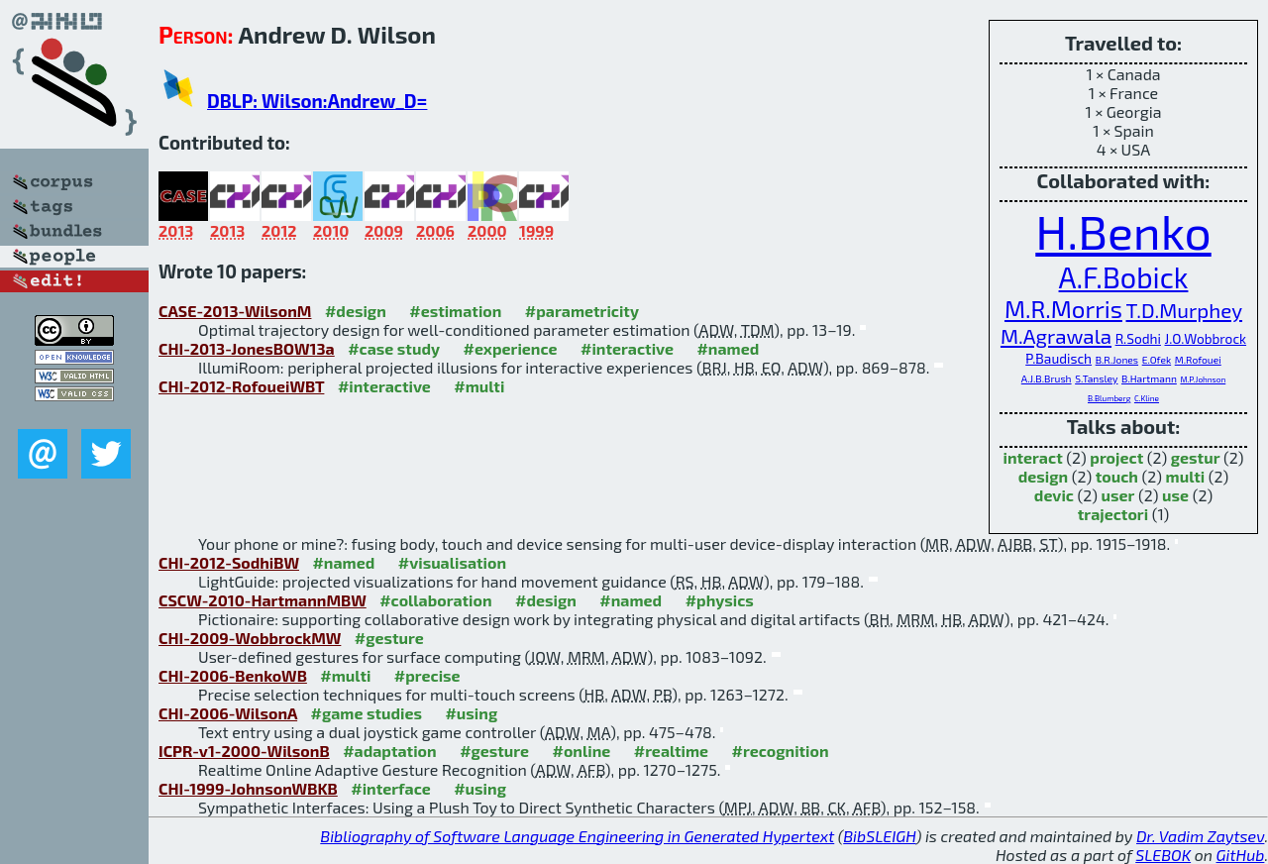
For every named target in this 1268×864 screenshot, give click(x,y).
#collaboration (435, 600)
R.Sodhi (1138, 338)
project (1116, 457)
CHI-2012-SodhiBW (228, 562)
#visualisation (452, 562)
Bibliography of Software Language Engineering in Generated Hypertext (577, 835)
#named (727, 348)
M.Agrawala (1056, 335)
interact (1032, 457)
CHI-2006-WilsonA (227, 712)
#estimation (455, 310)
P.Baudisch (1058, 358)
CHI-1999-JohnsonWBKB (248, 788)
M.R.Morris (1063, 308)
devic (1054, 495)
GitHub (1240, 854)
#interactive (627, 348)
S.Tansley (1096, 378)
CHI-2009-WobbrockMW (249, 637)
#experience (510, 348)
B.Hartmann (1149, 378)
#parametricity (582, 310)
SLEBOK (1163, 854)
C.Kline (1146, 398)
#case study (394, 348)
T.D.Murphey (1183, 309)
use (1175, 495)
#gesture (389, 637)
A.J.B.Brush (1046, 378)
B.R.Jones (1117, 360)
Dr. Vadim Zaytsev (1200, 835)
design (1043, 476)
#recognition (780, 750)
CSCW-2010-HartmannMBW (262, 600)
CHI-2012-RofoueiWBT (241, 386)
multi (1186, 476)
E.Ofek (1156, 360)
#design (355, 310)
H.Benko (1123, 231)
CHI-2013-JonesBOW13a (246, 348)
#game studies (366, 712)
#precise (427, 675)
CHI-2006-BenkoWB (232, 675)
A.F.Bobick (1124, 277)
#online (582, 750)
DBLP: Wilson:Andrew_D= (317, 100)
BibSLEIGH (879, 835)
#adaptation (390, 750)
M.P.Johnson (1202, 379)
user (1118, 495)
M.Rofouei (1198, 360)
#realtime (671, 750)
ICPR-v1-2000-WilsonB (244, 750)
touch (1117, 476)
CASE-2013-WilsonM (234, 310)
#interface (390, 788)
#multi (479, 386)
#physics (720, 600)
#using (471, 712)
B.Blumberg (1109, 398)
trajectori (1113, 513)
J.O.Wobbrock (1206, 338)
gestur (1195, 457)
